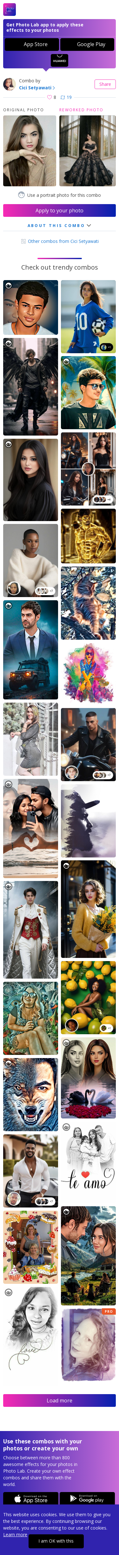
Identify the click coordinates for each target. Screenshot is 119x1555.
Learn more (15, 1534)
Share (105, 84)
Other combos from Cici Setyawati (59, 241)
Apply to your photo (59, 210)
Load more (59, 1400)
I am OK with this (56, 1541)
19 (66, 97)
